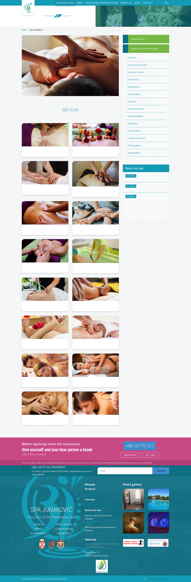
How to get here (135, 108)
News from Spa (134, 168)
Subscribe (161, 470)
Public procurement (137, 64)
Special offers (134, 130)
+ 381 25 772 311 (93, 494)
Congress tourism (136, 138)
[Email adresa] (125, 470)
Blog (137, 2)
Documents (133, 79)
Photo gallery (134, 145)
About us (132, 101)
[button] (65, 3)
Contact (147, 2)
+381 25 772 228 (93, 533)
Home (24, 30)
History (38, 528)
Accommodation (135, 116)
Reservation (130, 455)
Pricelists (131, 57)
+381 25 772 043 (93, 521)
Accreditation (133, 94)
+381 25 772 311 (139, 445)
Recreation (132, 123)
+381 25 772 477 (93, 504)
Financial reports (135, 72)
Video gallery (133, 152)
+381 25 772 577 (110, 504)
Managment (133, 86)
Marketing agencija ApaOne (158, 578)
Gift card (150, 455)
